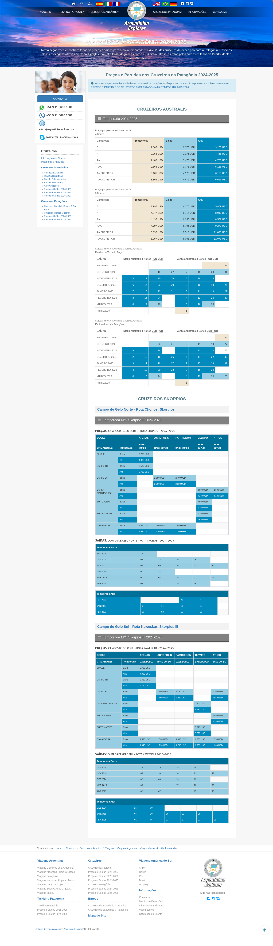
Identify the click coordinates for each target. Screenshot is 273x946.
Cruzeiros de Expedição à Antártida (107, 905)
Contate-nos (145, 897)
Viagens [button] (45, 11)
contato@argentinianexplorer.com (55, 129)
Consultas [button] (220, 11)
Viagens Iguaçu (45, 892)
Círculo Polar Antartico (55, 179)
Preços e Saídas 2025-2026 (57, 192)
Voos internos (146, 909)
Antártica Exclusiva (53, 182)
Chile (142, 867)
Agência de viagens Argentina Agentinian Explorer (59, 929)
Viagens (109, 848)
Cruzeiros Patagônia (54, 201)
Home (59, 848)
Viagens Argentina (127, 848)
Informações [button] (197, 11)
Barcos (93, 898)
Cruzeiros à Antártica (54, 167)
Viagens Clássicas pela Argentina (55, 867)
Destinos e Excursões (151, 901)
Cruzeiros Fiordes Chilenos (57, 213)
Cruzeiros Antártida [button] (105, 11)
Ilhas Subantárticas (53, 176)
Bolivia (142, 872)
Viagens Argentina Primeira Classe (56, 872)
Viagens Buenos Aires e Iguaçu (54, 888)
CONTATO (60, 98)
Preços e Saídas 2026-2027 (57, 196)
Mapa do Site (97, 915)
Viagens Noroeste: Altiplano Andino (159, 848)
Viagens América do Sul (155, 860)
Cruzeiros (71, 848)
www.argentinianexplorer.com (62, 137)
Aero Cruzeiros (51, 186)
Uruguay (143, 884)
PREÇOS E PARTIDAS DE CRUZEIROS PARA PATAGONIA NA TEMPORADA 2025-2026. (140, 87)
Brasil (142, 880)
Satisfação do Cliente (150, 914)
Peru (141, 876)
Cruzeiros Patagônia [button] (167, 11)
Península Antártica (53, 173)
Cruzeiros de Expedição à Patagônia (108, 909)
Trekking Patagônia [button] (70, 11)
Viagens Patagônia (47, 876)
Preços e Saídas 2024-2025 (57, 189)
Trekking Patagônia (50, 898)
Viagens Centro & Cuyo (50, 884)
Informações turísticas (151, 905)
